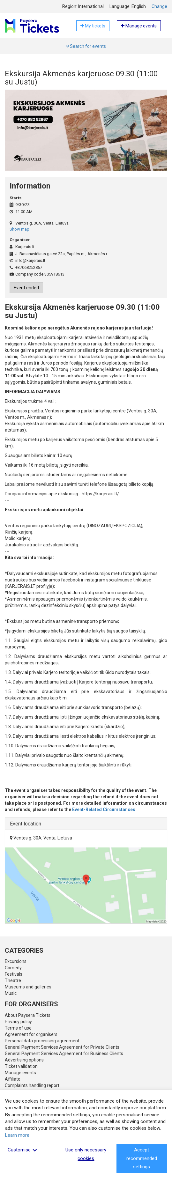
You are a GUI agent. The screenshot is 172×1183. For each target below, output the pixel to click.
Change (159, 6)
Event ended (26, 287)
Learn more (17, 1135)
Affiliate (12, 1079)
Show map (19, 229)
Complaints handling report (32, 1085)
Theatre (13, 980)
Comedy (13, 967)
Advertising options (24, 1059)
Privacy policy (18, 1021)
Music (11, 993)
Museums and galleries (28, 986)
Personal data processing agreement (42, 1040)
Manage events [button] (139, 25)
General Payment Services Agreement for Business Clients (64, 1053)
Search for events (86, 46)
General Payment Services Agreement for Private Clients (62, 1047)
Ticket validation (21, 1066)
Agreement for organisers (31, 1034)
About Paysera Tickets (27, 1015)
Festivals (13, 974)
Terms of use (18, 1028)
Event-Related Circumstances (103, 809)
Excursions (15, 961)
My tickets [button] (92, 25)
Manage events (20, 1072)
